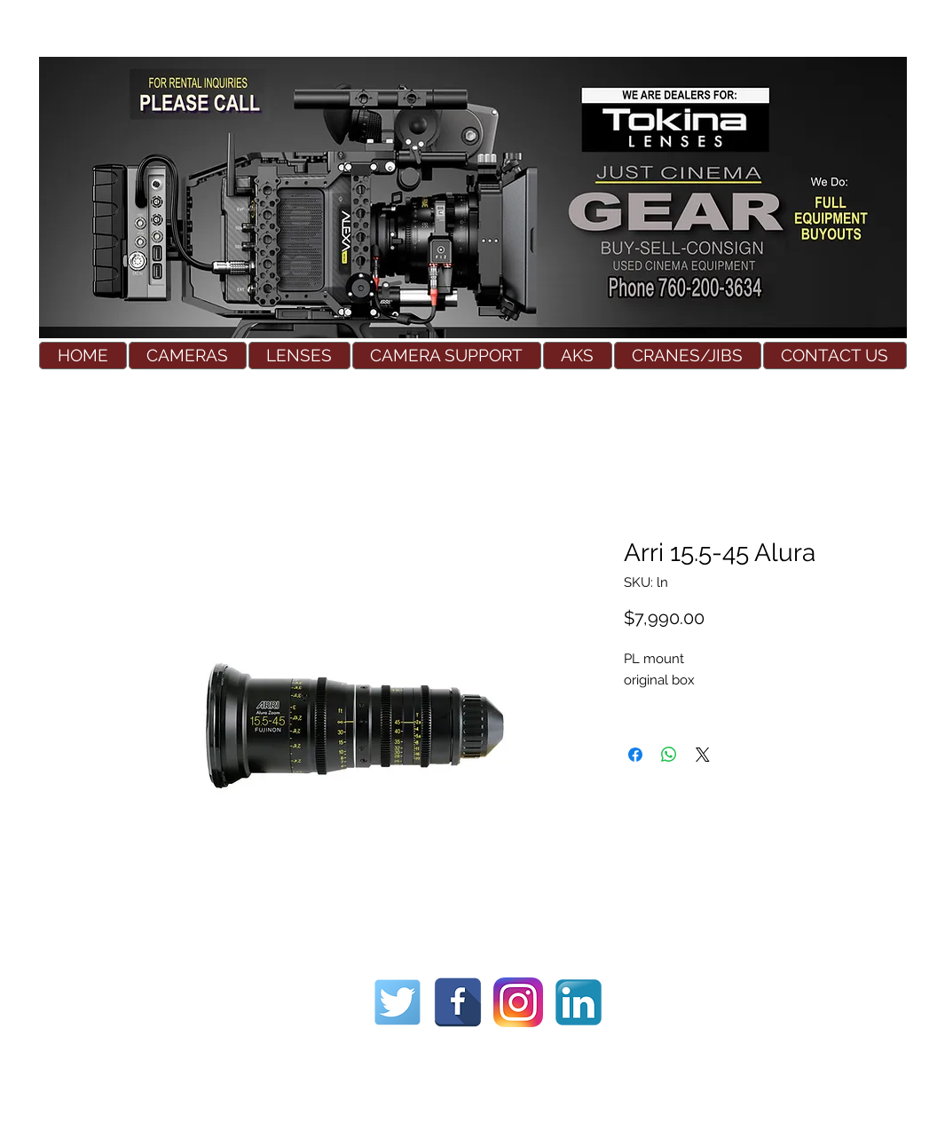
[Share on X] (702, 754)
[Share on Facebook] (635, 754)
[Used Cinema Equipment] (397, 1002)
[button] (188, 355)
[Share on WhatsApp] (669, 754)
